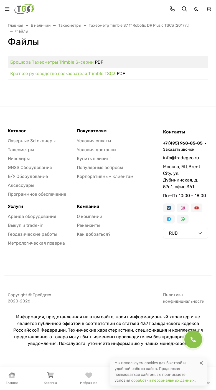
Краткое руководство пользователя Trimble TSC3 (63, 73)
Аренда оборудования (32, 216)
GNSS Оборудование (30, 167)
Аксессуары (21, 185)
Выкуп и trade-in (26, 225)
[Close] (201, 363)
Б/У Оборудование (28, 176)
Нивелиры (19, 158)
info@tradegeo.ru (181, 157)
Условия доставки (96, 149)
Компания (88, 206)
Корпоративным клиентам (105, 176)
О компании (89, 216)
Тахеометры (21, 149)
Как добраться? (94, 234)
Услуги (15, 206)
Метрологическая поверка (36, 243)
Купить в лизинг (94, 158)
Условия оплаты (94, 140)
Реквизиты (88, 225)
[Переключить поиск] (184, 8)
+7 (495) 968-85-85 (182, 143)
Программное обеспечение (37, 194)
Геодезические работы (32, 234)
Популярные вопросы (100, 167)
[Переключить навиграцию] (7, 8)
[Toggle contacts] (172, 8)
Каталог (17, 131)
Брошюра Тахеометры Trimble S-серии (52, 62)
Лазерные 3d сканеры (31, 140)
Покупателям (91, 131)
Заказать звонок (178, 149)
